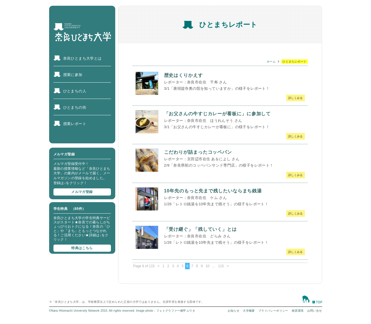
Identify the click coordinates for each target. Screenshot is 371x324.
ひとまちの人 (74, 91)
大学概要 (249, 310)
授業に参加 (72, 75)
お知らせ (234, 310)
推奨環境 (298, 310)
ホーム (271, 61)
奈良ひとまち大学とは (82, 58)
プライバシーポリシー (273, 310)
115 (221, 266)
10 (207, 266)
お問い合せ (314, 310)
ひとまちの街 (74, 107)
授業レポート (74, 124)
